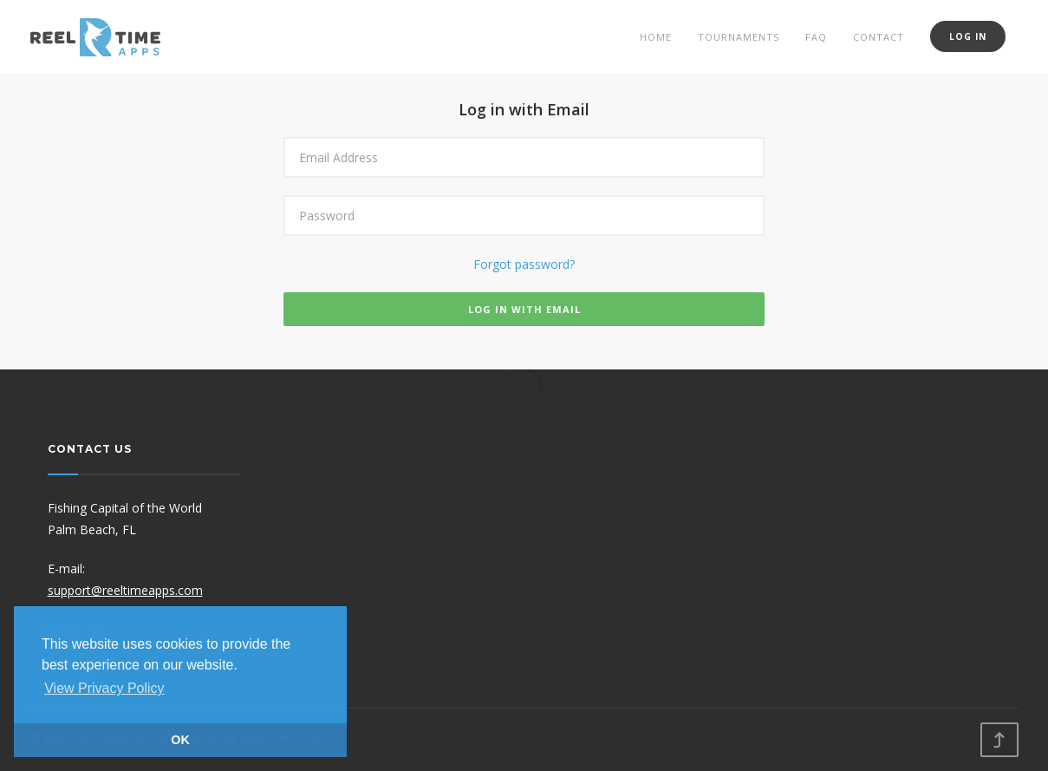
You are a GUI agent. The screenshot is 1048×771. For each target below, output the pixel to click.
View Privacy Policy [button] (104, 688)
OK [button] (180, 740)
